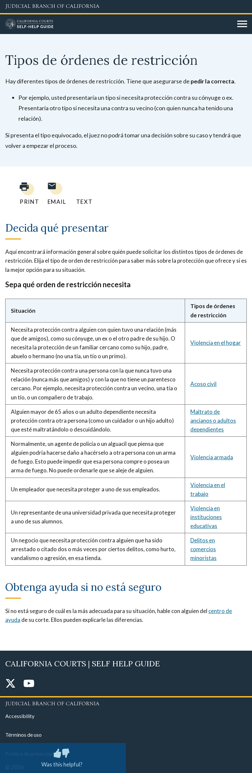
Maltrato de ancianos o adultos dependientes (213, 420)
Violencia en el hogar (215, 342)
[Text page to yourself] (83, 193)
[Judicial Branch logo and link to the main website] (126, 6)
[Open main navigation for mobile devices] (242, 24)
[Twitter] (10, 684)
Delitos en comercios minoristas (203, 549)
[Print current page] (25, 193)
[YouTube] (29, 684)
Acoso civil (203, 383)
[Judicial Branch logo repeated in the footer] (126, 703)
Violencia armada (211, 457)
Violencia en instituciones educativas (206, 517)
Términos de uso (23, 734)
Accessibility (19, 716)
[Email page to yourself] (55, 193)
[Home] (118, 24)
